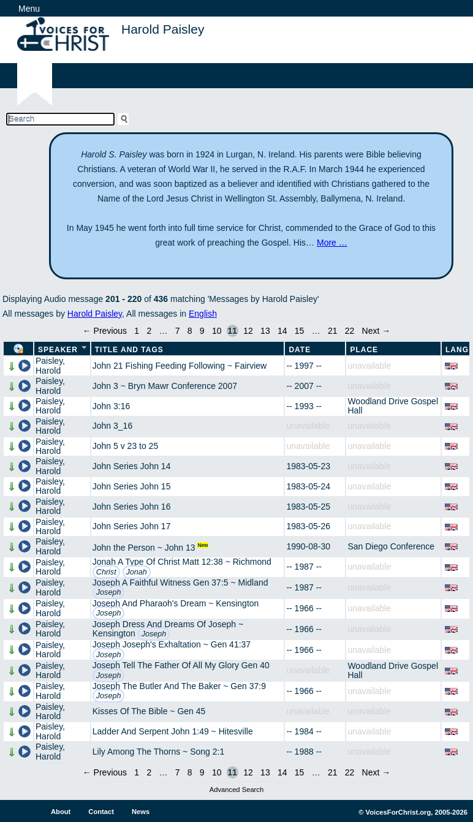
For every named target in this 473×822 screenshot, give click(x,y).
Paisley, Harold (50, 365)
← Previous (105, 331)
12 (248, 331)
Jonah (136, 572)
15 (300, 331)
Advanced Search (236, 789)
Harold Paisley (94, 314)
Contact (101, 811)
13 (265, 331)
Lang (457, 349)
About (60, 811)
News (140, 811)
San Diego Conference (390, 546)
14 (282, 331)
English (203, 314)
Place (364, 349)
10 (217, 331)
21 (333, 331)
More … (332, 242)
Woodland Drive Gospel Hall (392, 405)
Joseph (108, 592)
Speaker (58, 349)
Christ (106, 572)
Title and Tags (129, 349)
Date (300, 349)
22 (350, 331)
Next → (376, 331)
